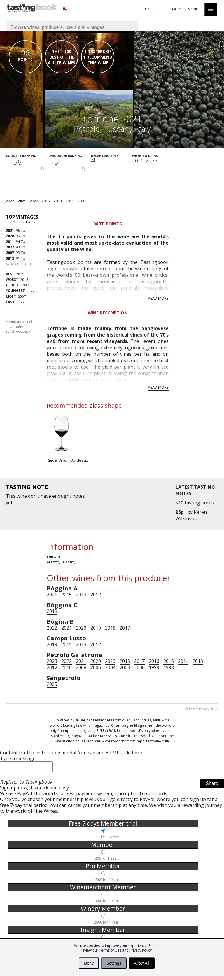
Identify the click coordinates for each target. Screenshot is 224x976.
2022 (10, 201)
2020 (34, 201)
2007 (82, 201)
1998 (168, 667)
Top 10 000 (153, 9)
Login (175, 9)
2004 (110, 667)
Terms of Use (110, 950)
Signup (194, 9)
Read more (158, 298)
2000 (139, 667)
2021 (22, 201)
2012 (95, 594)
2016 (154, 661)
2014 (183, 661)
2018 (110, 628)
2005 (52, 684)
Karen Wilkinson (191, 515)
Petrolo (87, 128)
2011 (70, 201)
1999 (154, 667)
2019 (52, 611)
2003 (125, 667)
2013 (58, 201)
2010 (66, 667)
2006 (95, 667)
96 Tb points (107, 224)
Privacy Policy (141, 950)
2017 (125, 628)
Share (212, 785)
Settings (113, 963)
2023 (52, 661)
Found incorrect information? (19, 326)
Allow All (141, 963)
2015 (46, 201)
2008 (81, 667)
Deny (89, 963)
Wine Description (107, 313)
